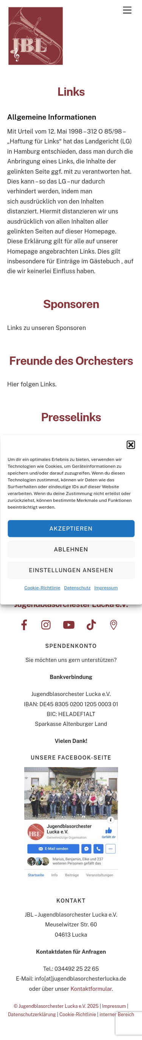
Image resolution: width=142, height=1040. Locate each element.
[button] (130, 445)
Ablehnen (71, 550)
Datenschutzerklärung (32, 1014)
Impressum (106, 588)
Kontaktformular (91, 989)
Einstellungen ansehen (71, 571)
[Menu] (127, 10)
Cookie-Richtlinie (42, 588)
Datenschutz (77, 588)
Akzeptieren (70, 529)
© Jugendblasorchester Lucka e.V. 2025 (56, 1006)
